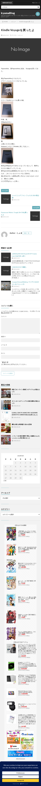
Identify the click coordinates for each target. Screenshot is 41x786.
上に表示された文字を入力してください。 (14, 364)
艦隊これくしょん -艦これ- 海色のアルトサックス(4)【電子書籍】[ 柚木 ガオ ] (27, 598)
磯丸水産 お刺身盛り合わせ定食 (22, 424)
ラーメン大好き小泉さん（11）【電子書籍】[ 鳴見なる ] (27, 632)
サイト (3, 353)
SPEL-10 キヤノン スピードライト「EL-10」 (27, 704)
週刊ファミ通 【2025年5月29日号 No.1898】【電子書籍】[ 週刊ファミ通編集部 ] (27, 548)
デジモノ (14, 35)
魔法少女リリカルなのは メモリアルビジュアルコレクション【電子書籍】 (27, 565)
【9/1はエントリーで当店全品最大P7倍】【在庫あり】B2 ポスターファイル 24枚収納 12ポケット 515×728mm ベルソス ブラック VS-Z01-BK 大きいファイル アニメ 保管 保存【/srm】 (27, 678)
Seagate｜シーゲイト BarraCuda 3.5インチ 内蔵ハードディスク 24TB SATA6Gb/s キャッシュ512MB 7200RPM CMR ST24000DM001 (27, 665)
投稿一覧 (26, 233)
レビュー (20, 35)
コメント (4, 316)
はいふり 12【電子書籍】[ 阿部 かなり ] (27, 581)
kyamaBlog (8, 13)
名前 (3, 336)
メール (4, 345)
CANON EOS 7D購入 (19, 267)
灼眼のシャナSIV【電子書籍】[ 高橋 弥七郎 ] (27, 615)
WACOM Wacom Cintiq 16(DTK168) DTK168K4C (25, 691)
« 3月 (4, 480)
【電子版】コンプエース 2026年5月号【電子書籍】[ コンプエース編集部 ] (27, 532)
